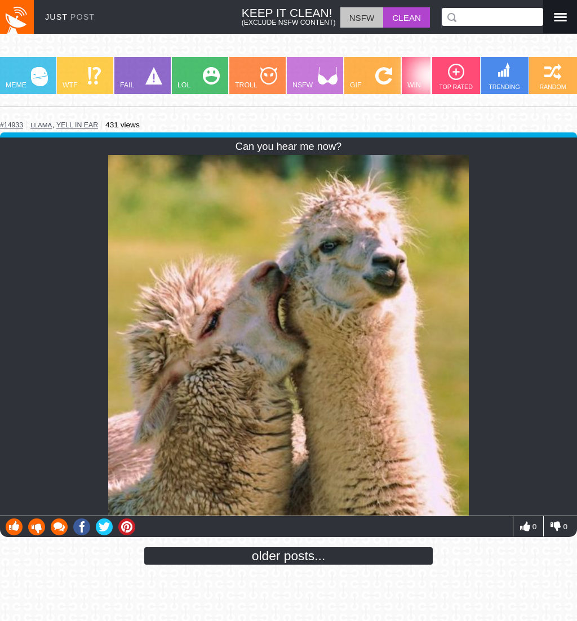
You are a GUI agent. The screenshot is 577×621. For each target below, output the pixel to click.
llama (41, 124)
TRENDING (504, 76)
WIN (428, 78)
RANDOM (552, 77)
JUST (70, 16)
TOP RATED (456, 77)
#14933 (11, 125)
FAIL (141, 78)
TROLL (256, 78)
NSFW (315, 78)
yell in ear (77, 125)
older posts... (289, 555)
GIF (371, 78)
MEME (27, 78)
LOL (198, 78)
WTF (82, 78)
